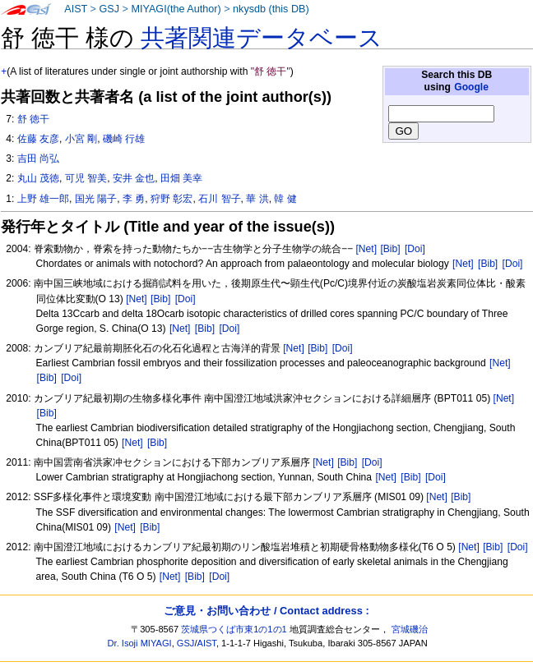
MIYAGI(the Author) (175, 9)
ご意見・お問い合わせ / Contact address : (266, 610)
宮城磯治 (410, 629)
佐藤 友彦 (38, 139)
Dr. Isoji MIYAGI (140, 643)
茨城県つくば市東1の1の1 (234, 629)
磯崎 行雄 (124, 139)
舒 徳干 (33, 119)
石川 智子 (219, 199)
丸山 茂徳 (38, 178)
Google (471, 87)
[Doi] (415, 249)
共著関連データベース (261, 38)
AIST (75, 9)
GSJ (109, 9)
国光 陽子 (96, 199)
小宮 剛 (81, 139)
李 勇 (134, 199)
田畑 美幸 (181, 178)
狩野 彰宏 (171, 199)
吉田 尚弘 (38, 158)
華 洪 (257, 199)
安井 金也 (134, 178)
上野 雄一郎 (43, 199)
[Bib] (390, 249)
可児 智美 (86, 178)
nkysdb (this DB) (271, 9)
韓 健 (285, 199)
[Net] (366, 249)
